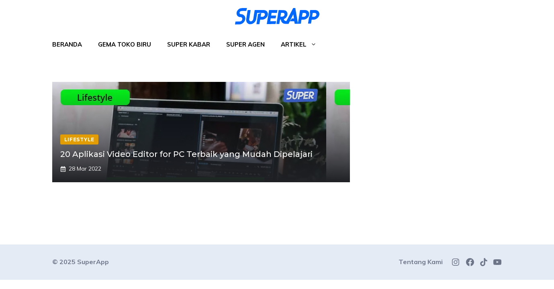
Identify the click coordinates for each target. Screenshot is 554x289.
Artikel (303, 45)
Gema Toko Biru (124, 44)
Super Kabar (188, 44)
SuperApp (93, 262)
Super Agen (245, 44)
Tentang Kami (421, 262)
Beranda (67, 44)
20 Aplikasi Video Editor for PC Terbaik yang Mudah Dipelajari (186, 154)
